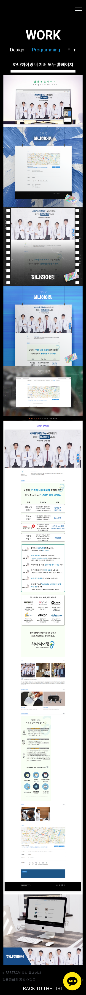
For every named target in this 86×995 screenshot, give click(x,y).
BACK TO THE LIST (43, 988)
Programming (46, 50)
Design (17, 50)
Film (71, 50)
